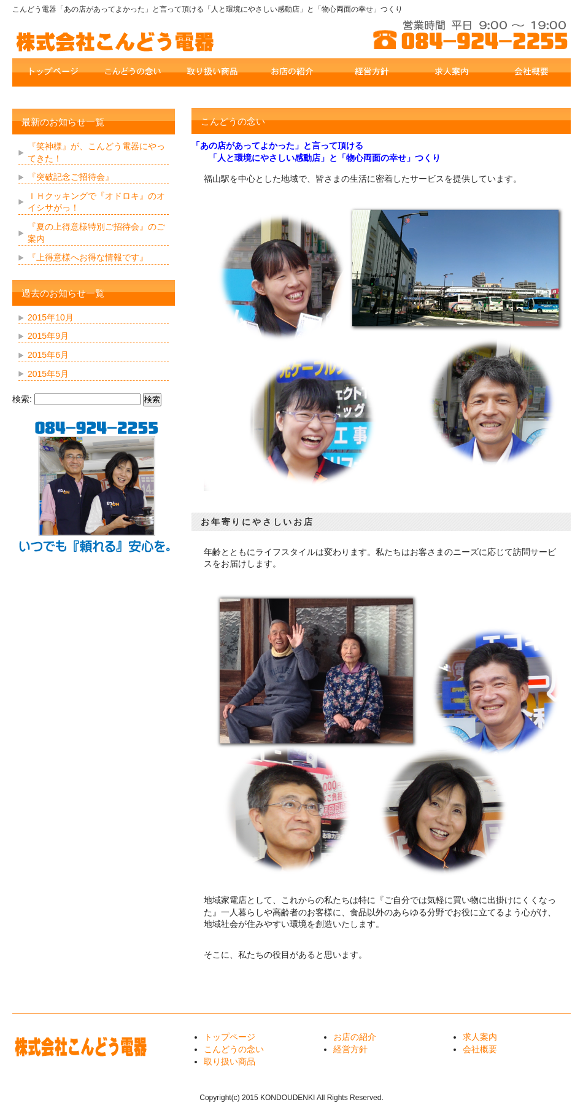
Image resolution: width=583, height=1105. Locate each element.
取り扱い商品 (229, 1061)
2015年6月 (48, 355)
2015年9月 (48, 336)
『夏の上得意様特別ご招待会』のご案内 (96, 233)
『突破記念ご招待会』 (71, 177)
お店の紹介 (354, 1037)
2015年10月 (51, 317)
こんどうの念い (234, 1049)
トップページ (229, 1037)
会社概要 (480, 1049)
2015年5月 (48, 374)
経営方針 (350, 1049)
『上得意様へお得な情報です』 (88, 257)
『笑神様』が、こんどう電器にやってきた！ (96, 152)
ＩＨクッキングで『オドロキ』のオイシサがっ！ (96, 202)
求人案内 (480, 1037)
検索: (22, 399)
